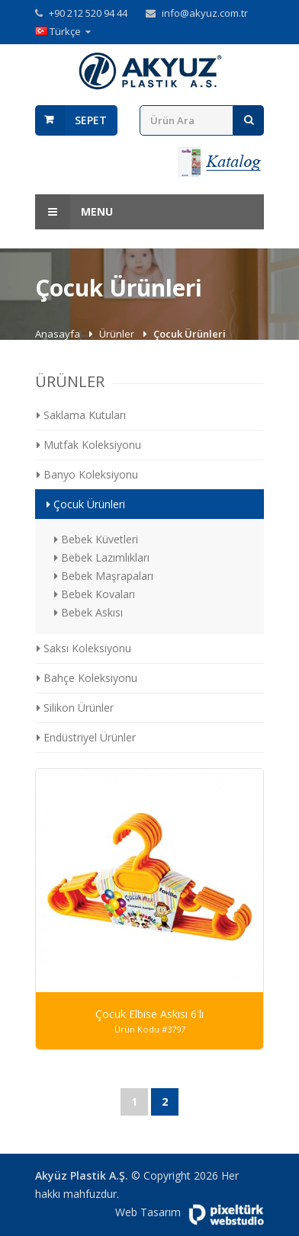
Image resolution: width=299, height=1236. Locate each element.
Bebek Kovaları (94, 594)
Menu (74, 211)
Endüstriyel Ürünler (86, 737)
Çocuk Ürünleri (86, 504)
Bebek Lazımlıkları (102, 557)
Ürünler (118, 334)
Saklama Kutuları (81, 415)
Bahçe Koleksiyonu (87, 678)
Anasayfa (58, 334)
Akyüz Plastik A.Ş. (81, 1175)
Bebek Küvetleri (96, 539)
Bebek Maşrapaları (103, 575)
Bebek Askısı (88, 612)
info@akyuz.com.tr (205, 13)
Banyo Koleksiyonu (87, 474)
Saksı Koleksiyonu (84, 648)
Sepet (91, 120)
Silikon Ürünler (75, 707)
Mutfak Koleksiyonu (89, 444)
